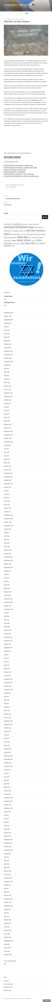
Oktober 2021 (7, 480)
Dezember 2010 (8, 899)
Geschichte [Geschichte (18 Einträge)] (7, 230)
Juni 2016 (6, 700)
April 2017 (7, 665)
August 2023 (7, 403)
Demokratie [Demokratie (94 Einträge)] (9, 227)
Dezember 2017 (8, 637)
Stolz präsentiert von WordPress (23, 998)
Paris (7, 187)
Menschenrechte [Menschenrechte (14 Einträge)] (8, 237)
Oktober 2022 (7, 438)
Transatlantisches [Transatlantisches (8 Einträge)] (16, 243)
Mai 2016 (6, 703)
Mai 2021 (6, 498)
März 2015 (7, 745)
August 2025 (7, 323)
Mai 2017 (6, 661)
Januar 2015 (7, 752)
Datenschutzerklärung (9, 998)
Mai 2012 (6, 860)
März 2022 (7, 463)
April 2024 (7, 379)
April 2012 (7, 864)
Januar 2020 (7, 553)
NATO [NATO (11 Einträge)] (30, 237)
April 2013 (7, 825)
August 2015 (7, 731)
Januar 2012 (7, 874)
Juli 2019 (6, 574)
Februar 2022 (7, 466)
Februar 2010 (7, 920)
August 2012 (7, 853)
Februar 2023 (7, 424)
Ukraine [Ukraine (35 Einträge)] (27, 243)
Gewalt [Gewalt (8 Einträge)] (11, 230)
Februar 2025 (7, 344)
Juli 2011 (6, 888)
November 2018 (8, 602)
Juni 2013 (6, 818)
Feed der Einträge (8, 984)
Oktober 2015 (7, 728)
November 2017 (8, 640)
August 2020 (7, 529)
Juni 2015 (6, 735)
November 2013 (8, 801)
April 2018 (7, 623)
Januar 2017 (7, 675)
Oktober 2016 (7, 686)
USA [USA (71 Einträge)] (32, 243)
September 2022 (8, 442)
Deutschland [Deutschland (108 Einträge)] (21, 226)
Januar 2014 (7, 794)
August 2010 (7, 909)
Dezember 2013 (8, 798)
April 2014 (7, 784)
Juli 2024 (6, 368)
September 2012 (8, 850)
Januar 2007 (7, 948)
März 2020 (7, 546)
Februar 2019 (7, 592)
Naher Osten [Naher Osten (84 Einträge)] (22, 237)
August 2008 (7, 930)
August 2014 (7, 770)
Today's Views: (8, 296)
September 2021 (8, 484)
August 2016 (7, 693)
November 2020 (8, 518)
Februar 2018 (7, 630)
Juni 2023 (6, 410)
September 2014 (8, 766)
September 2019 (8, 567)
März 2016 (7, 710)
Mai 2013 (6, 822)
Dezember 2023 (8, 393)
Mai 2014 (6, 780)
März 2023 (7, 421)
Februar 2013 (7, 832)
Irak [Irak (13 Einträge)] (25, 230)
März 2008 (7, 934)
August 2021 (7, 487)
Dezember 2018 (8, 599)
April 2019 (7, 585)
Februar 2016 (7, 714)
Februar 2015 (7, 749)
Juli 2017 (6, 654)
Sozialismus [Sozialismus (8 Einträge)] (34, 240)
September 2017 (8, 647)
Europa (8, 184)
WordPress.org (7, 990)
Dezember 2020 (8, 515)
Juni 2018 (6, 616)
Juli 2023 (6, 407)
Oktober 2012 (7, 846)
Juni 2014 (6, 777)
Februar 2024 (7, 386)
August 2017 (7, 651)
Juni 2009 (6, 927)
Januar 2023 (7, 428)
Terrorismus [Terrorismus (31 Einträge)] (8, 243)
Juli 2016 (6, 696)
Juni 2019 (6, 578)
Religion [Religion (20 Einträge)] (14, 240)
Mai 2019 (6, 581)
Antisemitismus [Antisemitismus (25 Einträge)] (17, 224)
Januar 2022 (7, 470)
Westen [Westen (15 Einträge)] (37, 243)
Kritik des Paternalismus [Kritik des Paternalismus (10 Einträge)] (15, 234)
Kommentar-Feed (8, 987)
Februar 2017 (7, 672)
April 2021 (7, 501)
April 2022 (7, 459)
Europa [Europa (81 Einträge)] (31, 227)
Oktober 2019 (7, 564)
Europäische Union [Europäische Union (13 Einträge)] (38, 227)
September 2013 (8, 808)
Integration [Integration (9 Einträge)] (21, 230)
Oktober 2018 (7, 606)
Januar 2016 (7, 717)
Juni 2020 (6, 536)
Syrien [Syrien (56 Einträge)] (39, 240)
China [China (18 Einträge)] (30, 224)
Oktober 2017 (7, 644)
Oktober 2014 (7, 763)
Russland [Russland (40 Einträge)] (20, 240)
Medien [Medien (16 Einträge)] (43, 234)
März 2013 (7, 829)
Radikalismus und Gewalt (17, 184)
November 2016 (8, 682)
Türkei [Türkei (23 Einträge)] (22, 243)
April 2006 (7, 951)
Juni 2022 (6, 452)
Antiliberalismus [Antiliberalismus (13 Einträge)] (8, 224)
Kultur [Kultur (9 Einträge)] (21, 234)
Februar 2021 (7, 508)
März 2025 (7, 340)
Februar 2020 (7, 550)
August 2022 (7, 445)
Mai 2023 (6, 414)
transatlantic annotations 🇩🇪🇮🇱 (20, 5)
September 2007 (8, 941)
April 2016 (7, 707)
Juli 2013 (6, 815)
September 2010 (8, 906)
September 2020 (8, 525)
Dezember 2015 (8, 721)
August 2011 (7, 885)
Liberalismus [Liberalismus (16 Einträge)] (30, 234)
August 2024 (7, 365)
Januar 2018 (7, 634)
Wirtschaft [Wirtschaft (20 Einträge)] (42, 243)
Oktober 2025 (7, 316)
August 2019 (7, 571)
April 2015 (7, 742)
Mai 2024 (6, 375)
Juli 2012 (6, 857)
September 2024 (8, 361)
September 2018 (8, 609)
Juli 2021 (6, 491)
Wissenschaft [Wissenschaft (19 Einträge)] (7, 245)
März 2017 (7, 668)
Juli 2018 (6, 613)
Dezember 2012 (8, 839)
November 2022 (8, 435)
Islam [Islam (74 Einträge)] (33, 230)
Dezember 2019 (8, 557)
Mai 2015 (6, 738)
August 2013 (7, 811)
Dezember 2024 (8, 351)
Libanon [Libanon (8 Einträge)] (24, 234)
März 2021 (7, 504)
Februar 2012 (7, 871)
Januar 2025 (7, 347)
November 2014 (8, 759)
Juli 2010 (6, 913)
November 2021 (8, 477)
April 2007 (7, 944)
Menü (26, 13)
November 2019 (8, 560)
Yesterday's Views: (9, 302)
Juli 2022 (6, 449)
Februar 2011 (7, 895)
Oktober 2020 (7, 522)
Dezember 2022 (8, 431)
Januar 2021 (7, 511)
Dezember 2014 (8, 756)
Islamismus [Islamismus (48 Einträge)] (40, 230)
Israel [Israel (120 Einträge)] (6, 233)
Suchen (6, 213)
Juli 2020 (6, 532)
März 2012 (7, 867)
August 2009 (7, 923)
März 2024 (7, 382)
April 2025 (7, 337)
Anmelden (6, 981)
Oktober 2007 (7, 937)
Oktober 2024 (7, 358)
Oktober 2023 (7, 400)
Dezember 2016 (8, 679)
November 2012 (8, 843)
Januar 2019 (7, 595)
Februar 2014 (7, 791)
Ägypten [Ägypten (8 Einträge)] (13, 245)
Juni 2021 (6, 494)
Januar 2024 (7, 389)
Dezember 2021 (8, 473)
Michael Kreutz (20, 19)
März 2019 (7, 588)
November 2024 (8, 354)
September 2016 (8, 689)
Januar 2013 (7, 836)
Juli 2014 (6, 773)
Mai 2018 (6, 620)
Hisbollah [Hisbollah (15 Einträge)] (15, 230)
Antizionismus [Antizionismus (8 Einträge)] (25, 224)
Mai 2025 (6, 333)
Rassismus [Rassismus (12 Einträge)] (41, 237)
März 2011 (7, 892)
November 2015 (8, 724)
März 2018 (7, 627)
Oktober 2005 (7, 955)
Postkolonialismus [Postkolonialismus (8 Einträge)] (35, 237)
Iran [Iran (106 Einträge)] (28, 230)
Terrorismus (12, 187)
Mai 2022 (6, 456)
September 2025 (8, 320)
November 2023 (8, 396)
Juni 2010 (6, 916)
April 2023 (7, 417)
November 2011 (8, 881)
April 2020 (7, 543)
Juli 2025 (6, 327)
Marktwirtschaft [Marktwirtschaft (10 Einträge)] (37, 234)
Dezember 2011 (8, 878)
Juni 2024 (6, 372)
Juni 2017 (6, 658)
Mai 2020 (6, 539)
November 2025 (8, 313)
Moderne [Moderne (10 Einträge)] (15, 237)
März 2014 (7, 787)
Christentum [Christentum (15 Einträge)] (35, 224)
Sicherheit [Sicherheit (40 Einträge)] (27, 240)
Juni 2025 (6, 330)
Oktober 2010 (7, 902)
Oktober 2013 (7, 805)
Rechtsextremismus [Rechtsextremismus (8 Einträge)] (7, 240)
